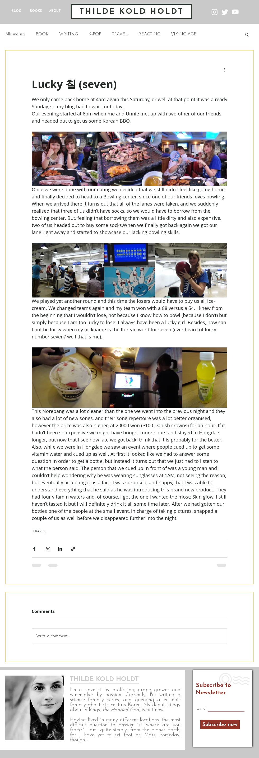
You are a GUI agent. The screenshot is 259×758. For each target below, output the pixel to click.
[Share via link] (73, 548)
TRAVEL (120, 34)
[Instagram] (215, 12)
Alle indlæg (15, 34)
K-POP (95, 34)
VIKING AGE (184, 34)
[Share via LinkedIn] (60, 548)
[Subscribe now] (220, 724)
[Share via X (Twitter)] (47, 548)
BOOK (42, 34)
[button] (246, 34)
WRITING (68, 34)
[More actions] (224, 69)
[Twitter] (225, 12)
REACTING (149, 34)
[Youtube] (235, 12)
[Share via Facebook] (34, 548)
